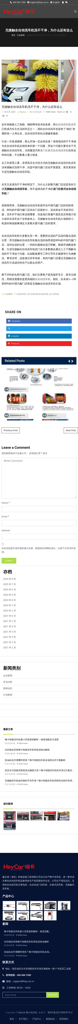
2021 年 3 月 (9, 642)
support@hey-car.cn (38, 2)
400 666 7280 (18, 2)
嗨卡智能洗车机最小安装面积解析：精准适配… (27, 931)
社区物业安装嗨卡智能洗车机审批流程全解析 (27, 749)
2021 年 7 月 (9, 621)
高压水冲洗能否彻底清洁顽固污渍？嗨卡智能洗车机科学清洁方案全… (39, 770)
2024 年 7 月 (9, 605)
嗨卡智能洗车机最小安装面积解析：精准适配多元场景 (32, 739)
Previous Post (11, 430)
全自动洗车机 (42, 279)
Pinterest (13, 343)
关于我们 (23, 1019)
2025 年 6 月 (9, 589)
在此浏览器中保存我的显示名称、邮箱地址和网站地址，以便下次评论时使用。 (39, 550)
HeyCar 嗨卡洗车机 (28, 1012)
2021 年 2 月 (9, 647)
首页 (11, 1019)
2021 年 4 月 (9, 636)
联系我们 (64, 1019)
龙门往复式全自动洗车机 (54, 150)
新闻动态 (7, 688)
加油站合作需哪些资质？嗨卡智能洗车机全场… (27, 952)
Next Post (71, 430)
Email (4, 516)
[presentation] (68, 361)
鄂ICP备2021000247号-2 (60, 1012)
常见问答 (7, 681)
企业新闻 (7, 675)
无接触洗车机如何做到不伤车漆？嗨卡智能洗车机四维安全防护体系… (39, 780)
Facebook (14, 321)
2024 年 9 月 (9, 594)
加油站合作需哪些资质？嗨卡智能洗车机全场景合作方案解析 (35, 760)
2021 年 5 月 (9, 631)
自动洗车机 (21, 294)
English (55, 2)
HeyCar (22, 112)
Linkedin (13, 336)
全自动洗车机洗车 (66, 124)
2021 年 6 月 (9, 626)
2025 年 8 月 (9, 578)
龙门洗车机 (54, 294)
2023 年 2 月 (9, 610)
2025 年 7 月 (9, 584)
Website (6, 530)
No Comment (36, 112)
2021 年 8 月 (9, 615)
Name (5, 502)
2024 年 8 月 (9, 599)
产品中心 (36, 1019)
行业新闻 (8, 294)
